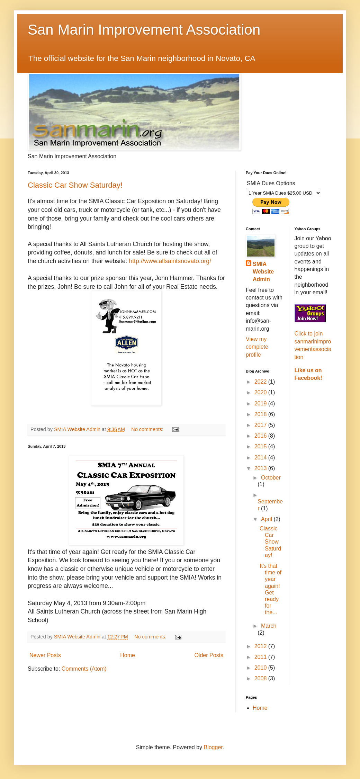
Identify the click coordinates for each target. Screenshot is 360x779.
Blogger (213, 747)
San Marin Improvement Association (144, 29)
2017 (261, 425)
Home (127, 655)
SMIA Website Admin (263, 272)
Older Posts (208, 655)
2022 (261, 382)
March (268, 626)
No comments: (148, 429)
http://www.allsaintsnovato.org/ (170, 261)
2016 (261, 436)
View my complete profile (257, 347)
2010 (261, 668)
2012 (261, 646)
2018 (261, 414)
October (271, 478)
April (267, 519)
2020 (261, 392)
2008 (261, 678)
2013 (261, 468)
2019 (261, 403)
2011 (261, 657)
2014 (261, 457)
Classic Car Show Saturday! (75, 185)
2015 (261, 446)
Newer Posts (45, 655)
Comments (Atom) (84, 669)
